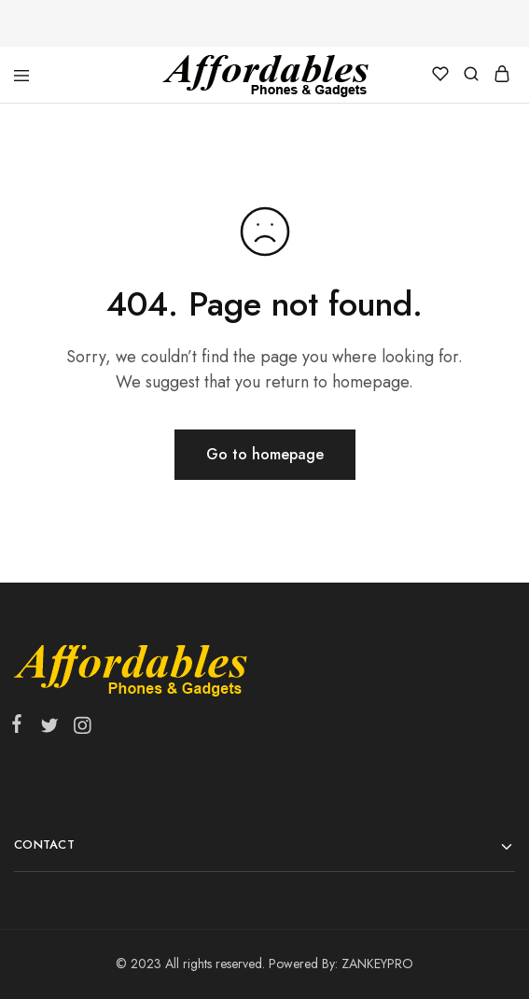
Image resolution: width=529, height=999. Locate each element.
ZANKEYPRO (377, 963)
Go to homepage (265, 454)
